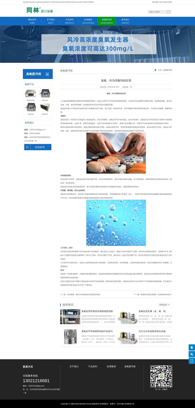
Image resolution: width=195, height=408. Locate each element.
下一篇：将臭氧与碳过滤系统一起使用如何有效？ (153, 294)
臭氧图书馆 (107, 21)
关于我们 (51, 21)
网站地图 (155, 2)
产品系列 (69, 21)
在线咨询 (34, 147)
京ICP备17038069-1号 (125, 404)
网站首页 (32, 21)
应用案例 (88, 21)
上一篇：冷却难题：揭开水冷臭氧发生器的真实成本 (80, 294)
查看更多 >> (164, 305)
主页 (159, 70)
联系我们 (125, 21)
